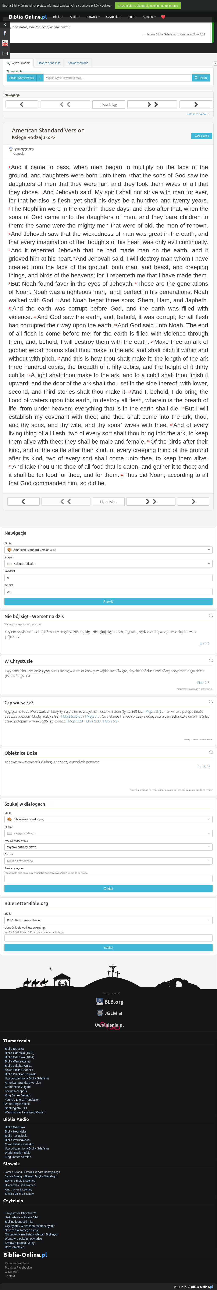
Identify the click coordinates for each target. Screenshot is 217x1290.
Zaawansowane (78, 63)
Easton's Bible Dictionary (20, 1180)
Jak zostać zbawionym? (20, 1208)
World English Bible (18, 1104)
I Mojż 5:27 (152, 711)
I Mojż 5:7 (110, 721)
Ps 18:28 (204, 766)
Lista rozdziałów (198, 114)
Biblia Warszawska (17, 1061)
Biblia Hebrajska (15, 1131)
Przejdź (109, 601)
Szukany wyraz (13, 868)
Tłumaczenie (14, 71)
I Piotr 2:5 (203, 682)
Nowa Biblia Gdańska (19, 1070)
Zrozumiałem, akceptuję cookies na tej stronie (148, 5)
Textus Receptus (16, 1091)
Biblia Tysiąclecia (16, 1135)
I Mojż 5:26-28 (71, 716)
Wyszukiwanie (18, 63)
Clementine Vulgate (18, 1087)
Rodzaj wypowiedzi (16, 840)
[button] (108, 550)
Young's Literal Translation (22, 1099)
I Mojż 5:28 (75, 721)
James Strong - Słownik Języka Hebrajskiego (32, 1171)
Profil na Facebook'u (18, 1267)
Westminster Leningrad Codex (25, 1112)
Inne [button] (132, 16)
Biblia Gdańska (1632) (19, 1053)
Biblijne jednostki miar (19, 1221)
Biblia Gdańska (15, 1127)
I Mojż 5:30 (92, 721)
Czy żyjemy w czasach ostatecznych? (29, 1226)
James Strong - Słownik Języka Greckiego (30, 1176)
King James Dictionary (18, 1189)
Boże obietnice (14, 1247)
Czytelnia (113, 16)
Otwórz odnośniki (49, 63)
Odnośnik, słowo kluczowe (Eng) (24, 927)
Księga (8, 557)
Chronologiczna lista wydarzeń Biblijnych (31, 1234)
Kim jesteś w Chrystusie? (20, 1213)
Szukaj (108, 947)
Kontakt (10, 1276)
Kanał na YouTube (17, 1263)
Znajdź (108, 888)
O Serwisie (12, 1271)
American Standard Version (23, 1082)
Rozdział (9, 571)
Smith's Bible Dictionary (19, 1193)
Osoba (8, 854)
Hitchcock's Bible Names (20, 1185)
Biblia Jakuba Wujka (18, 1065)
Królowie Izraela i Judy (20, 1243)
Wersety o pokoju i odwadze (23, 1238)
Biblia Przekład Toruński (20, 1074)
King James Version (18, 1095)
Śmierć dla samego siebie (22, 1230)
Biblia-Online (28, 16)
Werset (8, 585)
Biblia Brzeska (14, 1048)
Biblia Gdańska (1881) (19, 1057)
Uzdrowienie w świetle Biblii (22, 1217)
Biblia (58, 16)
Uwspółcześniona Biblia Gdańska (27, 1078)
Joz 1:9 (205, 643)
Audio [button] (75, 16)
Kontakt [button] (149, 16)
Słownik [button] (93, 16)
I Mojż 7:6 (92, 716)
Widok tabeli (202, 136)
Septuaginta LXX (16, 1108)
